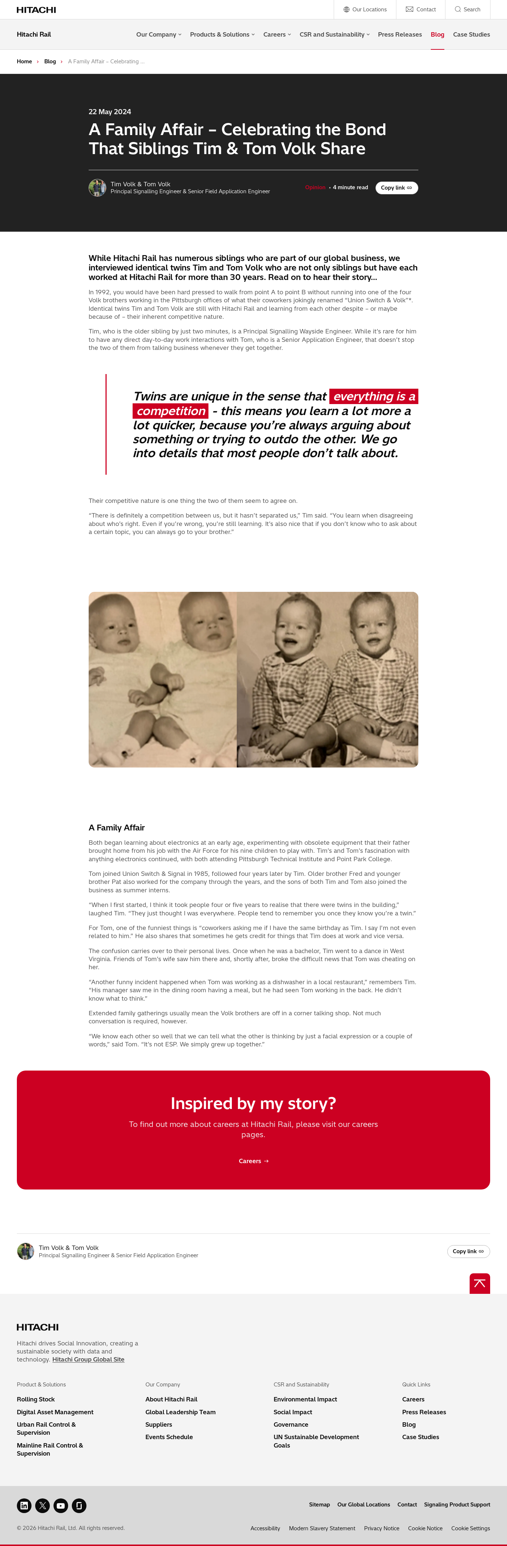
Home (24, 61)
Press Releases (400, 34)
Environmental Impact (305, 1399)
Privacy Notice (381, 1528)
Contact (407, 1504)
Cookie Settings (470, 1528)
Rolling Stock (36, 1399)
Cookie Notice (425, 1528)
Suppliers (158, 1424)
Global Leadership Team (180, 1412)
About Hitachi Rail (171, 1399)
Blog (437, 34)
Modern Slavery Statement (322, 1528)
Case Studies (471, 34)
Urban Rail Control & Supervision (46, 1428)
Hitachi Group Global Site (88, 1359)
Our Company (158, 34)
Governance (291, 1424)
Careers (277, 34)
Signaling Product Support (457, 1504)
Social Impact (293, 1412)
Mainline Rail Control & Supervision (50, 1449)
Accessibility (265, 1528)
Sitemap (319, 1504)
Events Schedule (169, 1437)
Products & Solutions (222, 34)
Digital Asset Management (55, 1412)
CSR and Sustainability (335, 34)
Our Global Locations (363, 1504)
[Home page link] (40, 9)
